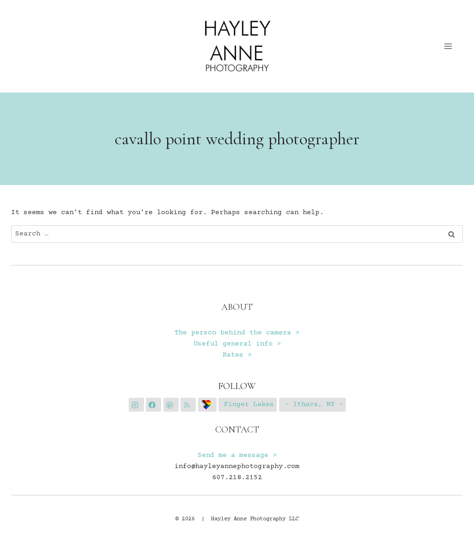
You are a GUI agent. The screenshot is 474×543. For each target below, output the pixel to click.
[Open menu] (448, 46)
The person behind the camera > (237, 333)
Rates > (237, 355)
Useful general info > (237, 344)
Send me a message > (237, 455)
